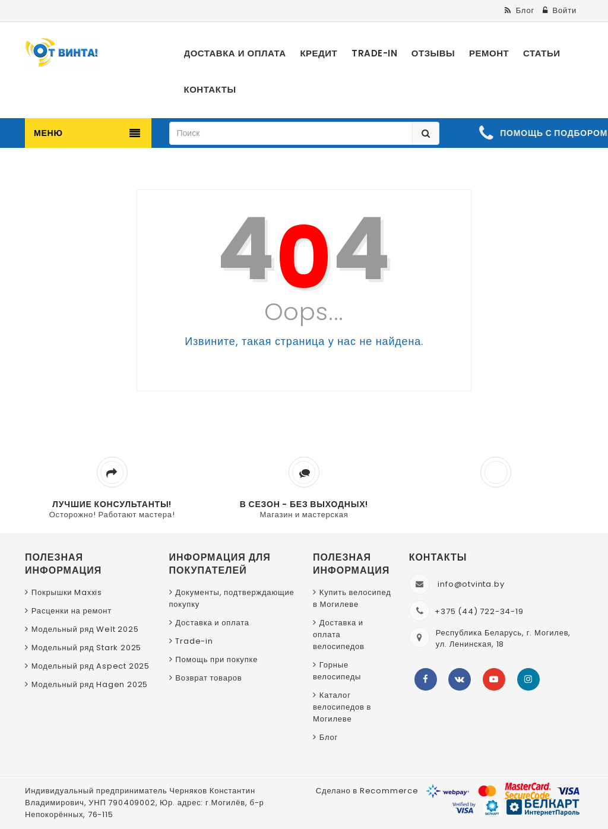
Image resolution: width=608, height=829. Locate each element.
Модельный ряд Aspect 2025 (90, 666)
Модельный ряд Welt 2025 (85, 629)
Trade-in (194, 641)
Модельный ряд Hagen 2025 (89, 684)
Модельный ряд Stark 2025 (86, 647)
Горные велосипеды (337, 670)
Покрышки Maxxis (66, 592)
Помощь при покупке (216, 659)
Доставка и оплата (212, 622)
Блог (328, 737)
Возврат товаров (208, 678)
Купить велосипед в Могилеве (352, 598)
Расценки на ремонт (71, 610)
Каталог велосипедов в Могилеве (342, 706)
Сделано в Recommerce (367, 790)
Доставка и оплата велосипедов (339, 634)
